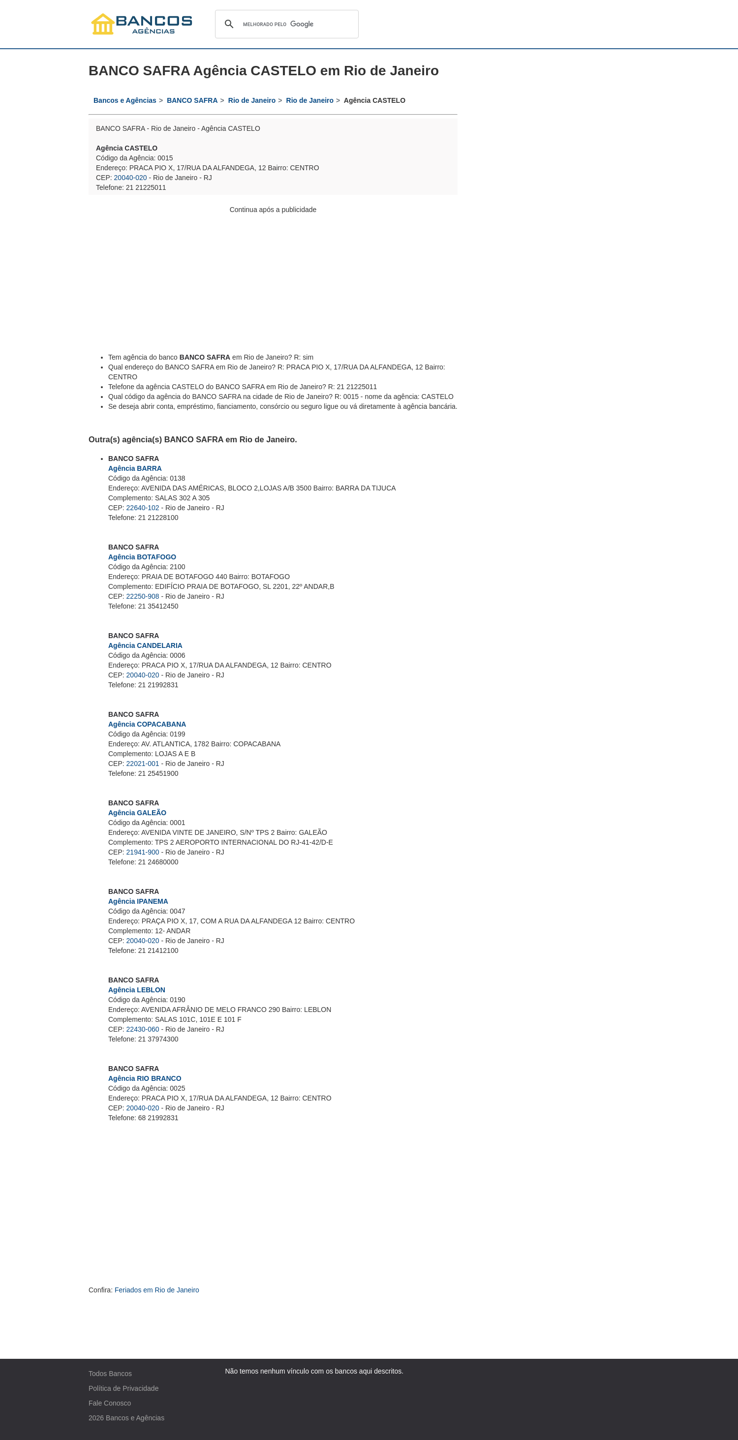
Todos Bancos (110, 1374)
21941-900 (142, 852)
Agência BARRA (135, 468)
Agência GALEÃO (137, 813)
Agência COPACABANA (147, 724)
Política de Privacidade (123, 1388)
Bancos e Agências (135, 1418)
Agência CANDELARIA (145, 645)
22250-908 (142, 596)
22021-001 (142, 763)
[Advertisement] (273, 283)
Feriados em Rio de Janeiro (157, 1290)
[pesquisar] (285, 24)
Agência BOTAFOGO (142, 557)
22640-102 (142, 508)
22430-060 (142, 1029)
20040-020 (130, 178)
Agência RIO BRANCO (145, 1078)
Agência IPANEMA (138, 901)
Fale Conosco (110, 1403)
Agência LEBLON (136, 990)
